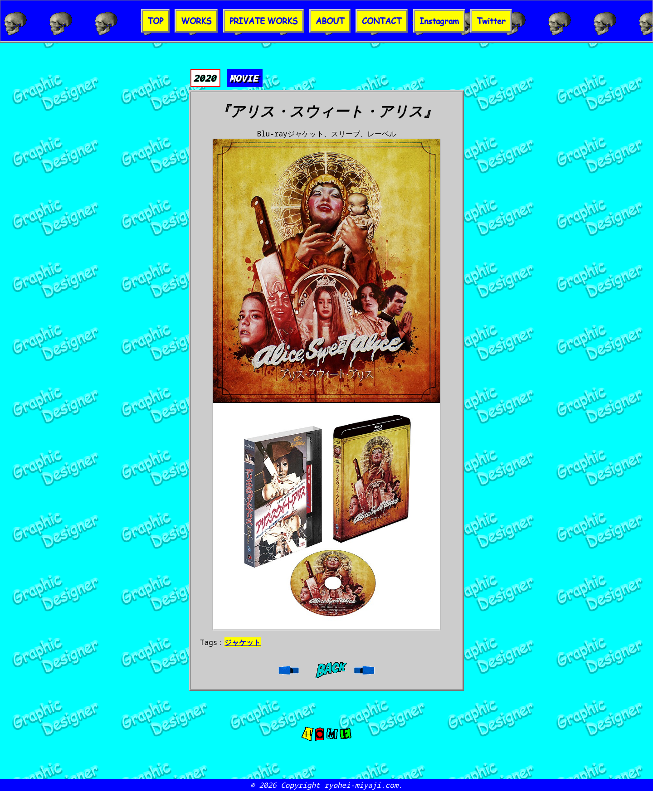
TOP (155, 20)
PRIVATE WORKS (263, 20)
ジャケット (242, 642)
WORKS (196, 20)
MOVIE (243, 78)
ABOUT (330, 20)
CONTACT (381, 20)
